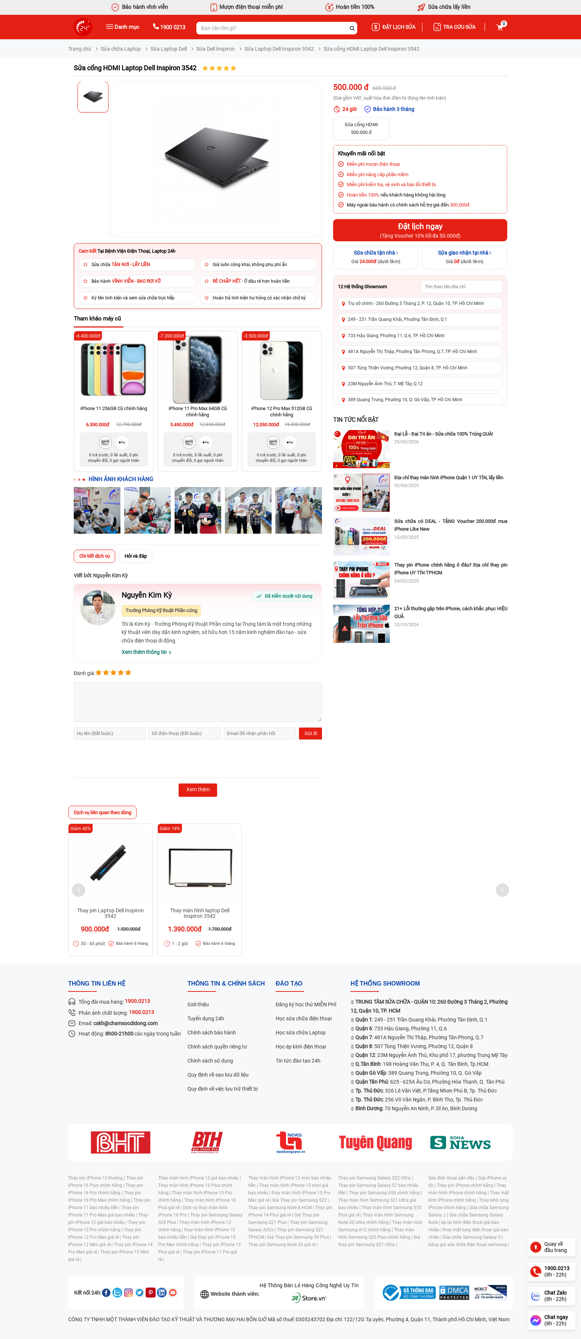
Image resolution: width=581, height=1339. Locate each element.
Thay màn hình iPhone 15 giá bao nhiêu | (199, 1178)
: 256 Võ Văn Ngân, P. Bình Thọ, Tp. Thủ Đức (419, 1100)
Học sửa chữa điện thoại (304, 1018)
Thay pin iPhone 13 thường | (97, 1178)
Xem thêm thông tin (144, 652)
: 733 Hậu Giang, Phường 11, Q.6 (401, 1028)
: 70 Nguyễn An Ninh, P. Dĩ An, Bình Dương (416, 1108)
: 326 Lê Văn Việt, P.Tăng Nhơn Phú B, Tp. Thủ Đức (426, 1091)
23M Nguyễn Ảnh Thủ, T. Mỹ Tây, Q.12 (385, 383)
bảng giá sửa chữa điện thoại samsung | (468, 1244)
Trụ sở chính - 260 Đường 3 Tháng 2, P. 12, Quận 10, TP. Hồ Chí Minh (416, 303)
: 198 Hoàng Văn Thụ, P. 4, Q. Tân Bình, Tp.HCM (421, 1064)
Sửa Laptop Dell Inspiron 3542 (279, 49)
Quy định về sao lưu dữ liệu (218, 1075)
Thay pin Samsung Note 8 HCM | (281, 1207)
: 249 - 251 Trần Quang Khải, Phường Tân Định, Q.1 (421, 1020)
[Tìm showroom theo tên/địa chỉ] (461, 286)
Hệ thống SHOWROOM (385, 983)
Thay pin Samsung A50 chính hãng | (385, 1192)
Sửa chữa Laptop (121, 49)
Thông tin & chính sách (226, 983)
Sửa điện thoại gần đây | (453, 1178)
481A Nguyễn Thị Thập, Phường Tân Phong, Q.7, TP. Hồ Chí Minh (412, 351)
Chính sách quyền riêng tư (217, 1047)
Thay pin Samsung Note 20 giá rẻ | (283, 1244)
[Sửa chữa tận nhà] (375, 257)
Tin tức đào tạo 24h (298, 1061)
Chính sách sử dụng (210, 1061)
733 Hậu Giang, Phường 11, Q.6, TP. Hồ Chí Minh (396, 335)
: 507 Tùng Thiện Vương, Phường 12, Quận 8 (414, 1046)
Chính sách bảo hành (211, 1033)
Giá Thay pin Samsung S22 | (300, 1200)
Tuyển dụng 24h (205, 1018)
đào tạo (289, 983)
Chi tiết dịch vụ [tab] (94, 556)
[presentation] (130, 759)
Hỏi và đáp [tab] (135, 556)
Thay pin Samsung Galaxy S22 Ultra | (375, 1178)
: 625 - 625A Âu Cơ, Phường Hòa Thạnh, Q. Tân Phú (430, 1082)
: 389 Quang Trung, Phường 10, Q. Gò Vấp (418, 1073)
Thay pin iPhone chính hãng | (467, 1185)
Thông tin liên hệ (96, 983)
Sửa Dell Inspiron (215, 49)
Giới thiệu (198, 1004)
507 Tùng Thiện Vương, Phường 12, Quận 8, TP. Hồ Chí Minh (408, 367)
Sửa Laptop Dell (168, 49)
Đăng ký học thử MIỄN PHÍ (306, 1004)
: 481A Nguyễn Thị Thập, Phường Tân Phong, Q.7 (419, 1037)
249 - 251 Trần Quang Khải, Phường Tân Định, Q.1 (397, 319)
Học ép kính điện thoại (301, 1047)
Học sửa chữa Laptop (301, 1033)
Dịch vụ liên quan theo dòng (102, 812)
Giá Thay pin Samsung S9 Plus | (299, 1237)
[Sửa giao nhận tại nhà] (464, 257)
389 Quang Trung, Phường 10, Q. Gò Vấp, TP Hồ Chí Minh (405, 399)
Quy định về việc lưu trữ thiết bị (222, 1089)
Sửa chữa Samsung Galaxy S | (473, 1237)
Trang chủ (79, 49)
